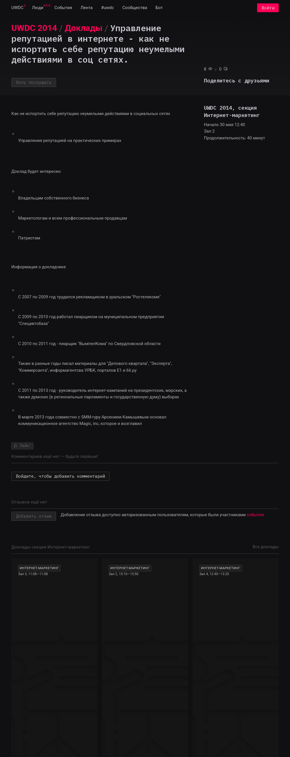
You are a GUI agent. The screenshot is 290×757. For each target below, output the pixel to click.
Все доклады (266, 546)
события (255, 514)
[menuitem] (17, 8)
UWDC (17, 7)
